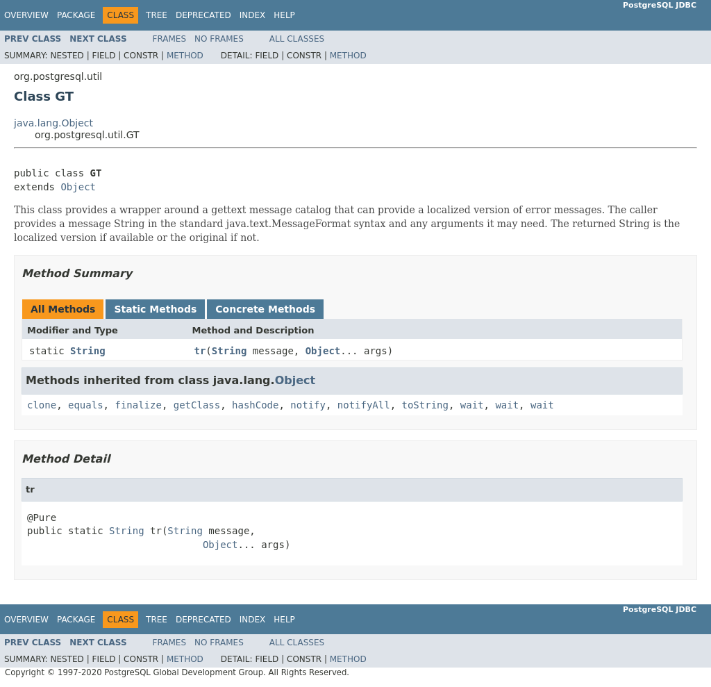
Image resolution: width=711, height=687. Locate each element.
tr (200, 350)
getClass (197, 405)
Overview (26, 15)
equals (85, 405)
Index (253, 15)
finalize (138, 405)
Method (185, 55)
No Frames (219, 39)
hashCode (255, 405)
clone (41, 405)
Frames (170, 39)
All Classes (296, 39)
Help (284, 15)
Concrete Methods (265, 309)
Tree (156, 15)
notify (308, 405)
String (88, 350)
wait (472, 405)
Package (76, 15)
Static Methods (155, 309)
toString (425, 405)
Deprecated (203, 15)
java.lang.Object (53, 123)
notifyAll (363, 405)
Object (78, 186)
